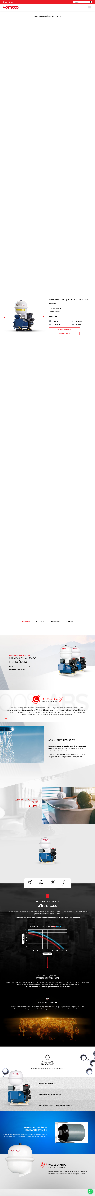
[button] (4, 316)
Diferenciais (40, 621)
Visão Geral (26, 621)
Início (35, 16)
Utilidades (69, 621)
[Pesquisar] (90, 2)
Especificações (55, 621)
